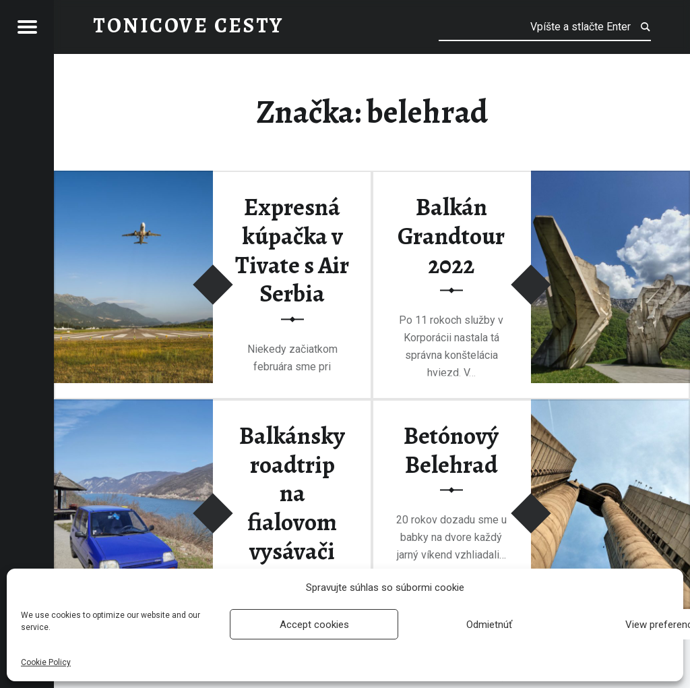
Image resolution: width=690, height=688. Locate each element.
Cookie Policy (46, 662)
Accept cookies (314, 625)
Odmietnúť (489, 625)
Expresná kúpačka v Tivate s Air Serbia (292, 251)
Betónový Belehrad (451, 450)
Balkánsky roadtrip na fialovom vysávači (292, 493)
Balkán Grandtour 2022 (451, 236)
